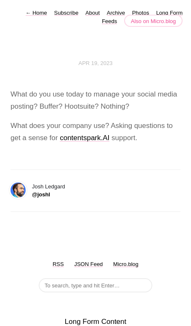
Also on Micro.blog (153, 21)
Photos (140, 13)
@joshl (41, 194)
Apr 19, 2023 (96, 63)
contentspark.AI (84, 138)
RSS (58, 264)
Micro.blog (125, 264)
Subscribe (66, 13)
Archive (116, 13)
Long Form (169, 13)
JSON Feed (88, 264)
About (92, 13)
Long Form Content (95, 322)
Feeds (109, 21)
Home (36, 13)
